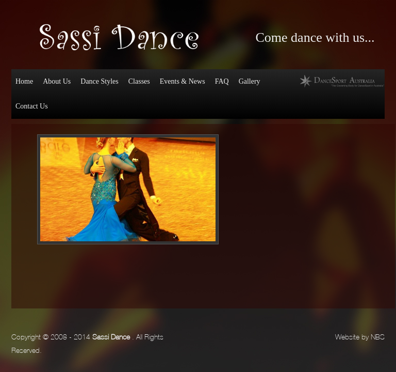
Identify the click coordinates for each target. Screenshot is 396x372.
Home (24, 81)
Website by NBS (360, 336)
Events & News (182, 81)
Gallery (249, 81)
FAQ (222, 81)
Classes (139, 81)
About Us (57, 81)
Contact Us (31, 106)
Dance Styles (98, 83)
